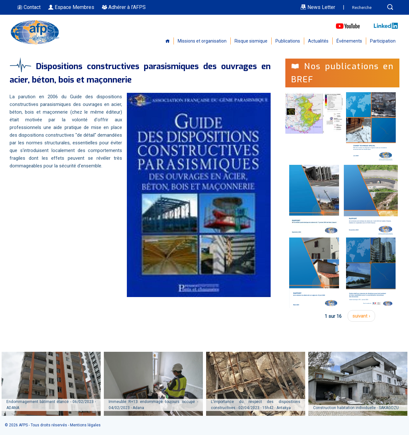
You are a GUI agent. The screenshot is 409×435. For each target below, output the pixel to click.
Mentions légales (85, 425)
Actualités (318, 41)
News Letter (317, 7)
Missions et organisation (202, 41)
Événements (349, 41)
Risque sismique (251, 41)
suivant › (361, 316)
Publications (287, 41)
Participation (383, 41)
